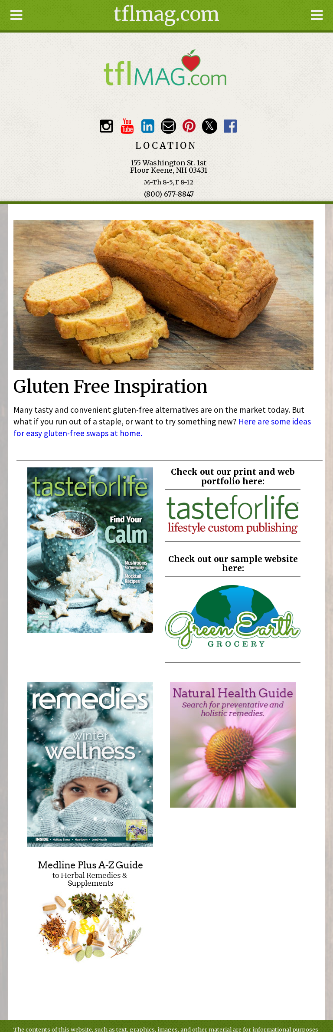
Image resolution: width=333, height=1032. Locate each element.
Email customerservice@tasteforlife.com (168, 126)
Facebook (230, 126)
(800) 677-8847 (169, 194)
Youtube (126, 126)
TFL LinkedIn (147, 126)
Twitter (209, 126)
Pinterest (188, 126)
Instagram (106, 126)
